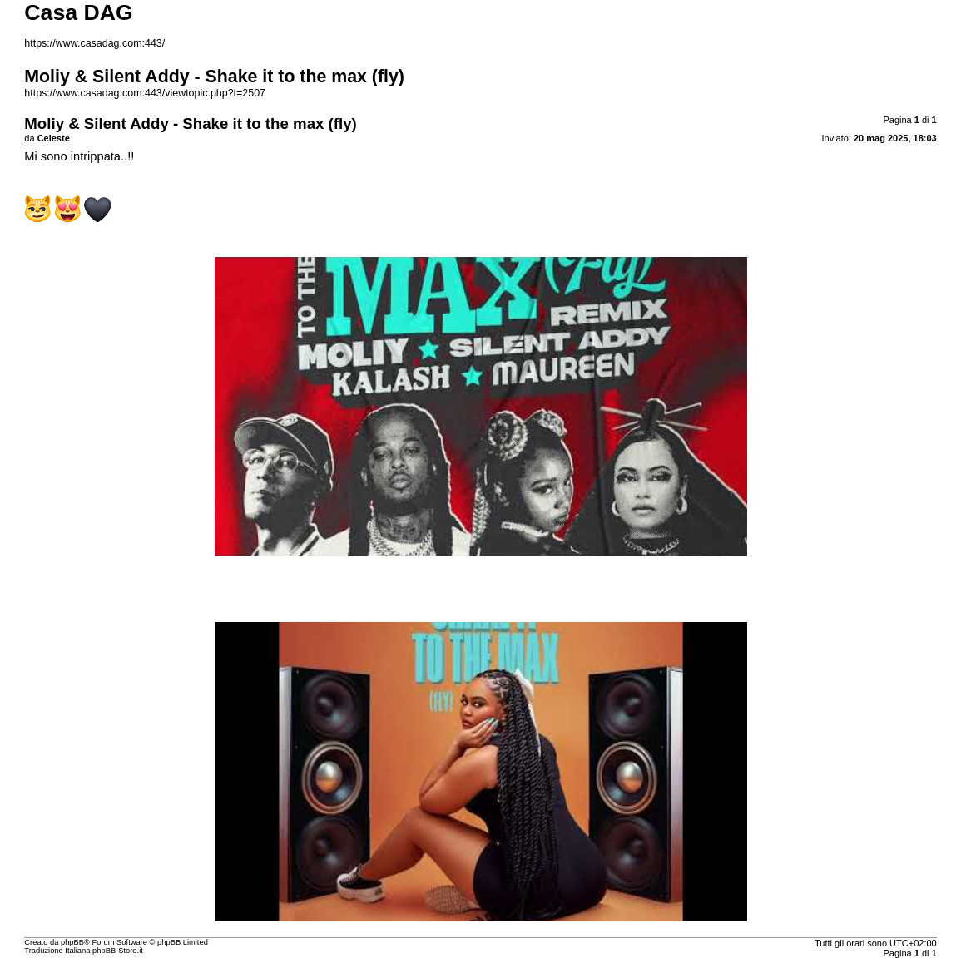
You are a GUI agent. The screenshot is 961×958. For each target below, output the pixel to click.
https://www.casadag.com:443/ (94, 43)
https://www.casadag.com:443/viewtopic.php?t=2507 (144, 93)
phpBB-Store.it (117, 950)
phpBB (72, 942)
